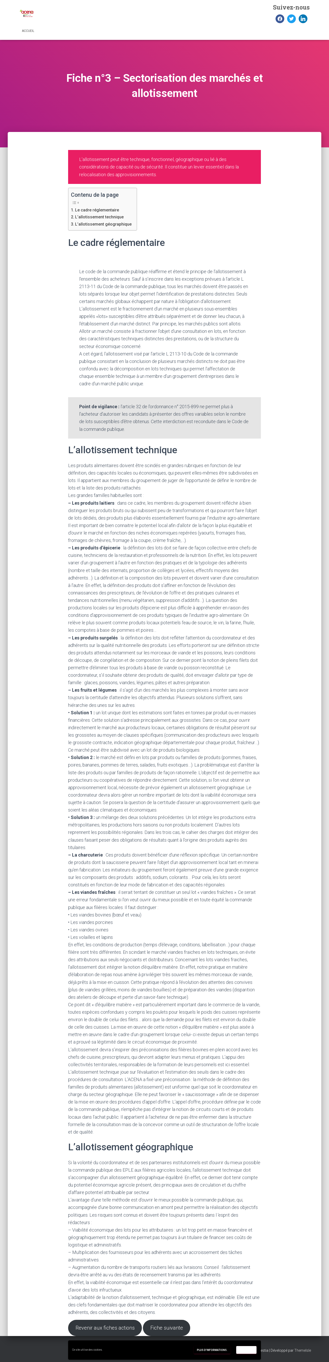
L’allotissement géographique (103, 224)
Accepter (246, 1349)
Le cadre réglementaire (97, 210)
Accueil (28, 31)
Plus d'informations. (212, 1350)
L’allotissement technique (99, 217)
